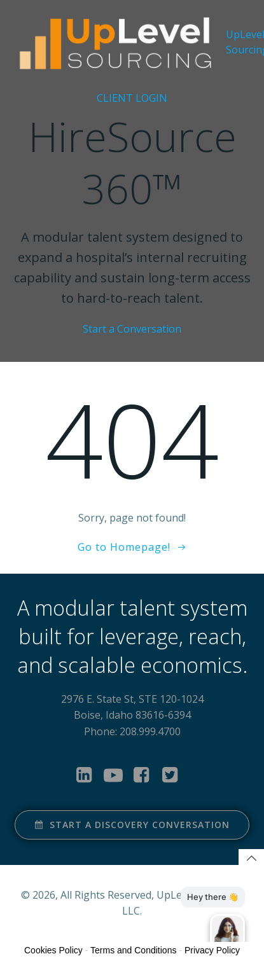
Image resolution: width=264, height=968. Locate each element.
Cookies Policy (53, 950)
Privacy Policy (212, 950)
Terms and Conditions (133, 950)
